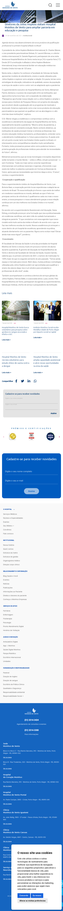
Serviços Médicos (10, 514)
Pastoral (6, 673)
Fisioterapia (7, 619)
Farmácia (6, 611)
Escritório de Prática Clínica (13, 684)
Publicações (7, 588)
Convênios (7, 530)
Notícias (6, 584)
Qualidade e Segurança (12, 688)
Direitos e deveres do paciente (15, 595)
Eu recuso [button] (37, 896)
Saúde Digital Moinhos (11, 650)
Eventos (6, 580)
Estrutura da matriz (10, 553)
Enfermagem (8, 615)
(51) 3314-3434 (31, 720)
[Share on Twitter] (22, 381)
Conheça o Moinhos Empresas (15, 599)
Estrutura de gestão (10, 557)
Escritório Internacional (12, 657)
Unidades (6, 661)
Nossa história (8, 545)
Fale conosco (8, 534)
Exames (6, 522)
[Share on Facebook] (16, 381)
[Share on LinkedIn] (28, 381)
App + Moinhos (9, 646)
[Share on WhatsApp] (35, 381)
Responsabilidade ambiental (14, 692)
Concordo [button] (24, 896)
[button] (3, 436)
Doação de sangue (10, 681)
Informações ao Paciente (12, 592)
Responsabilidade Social (12, 696)
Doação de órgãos (10, 677)
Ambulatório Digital (10, 642)
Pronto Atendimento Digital (13, 626)
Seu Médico (7, 526)
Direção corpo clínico (11, 565)
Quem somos (8, 549)
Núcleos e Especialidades (13, 518)
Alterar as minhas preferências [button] (33, 901)
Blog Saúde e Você (10, 576)
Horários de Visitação (11, 630)
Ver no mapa (7, 757)
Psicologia (7, 623)
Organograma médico (11, 561)
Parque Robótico (9, 653)
